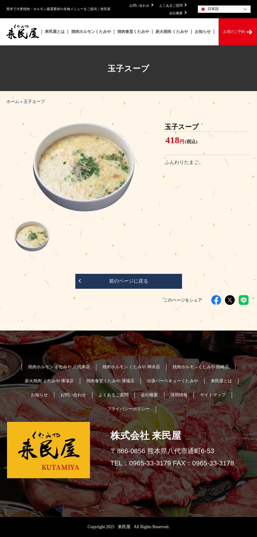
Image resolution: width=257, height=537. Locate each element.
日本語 (209, 9)
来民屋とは (55, 32)
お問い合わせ (141, 5)
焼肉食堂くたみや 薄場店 (110, 381)
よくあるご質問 (173, 5)
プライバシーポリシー (128, 409)
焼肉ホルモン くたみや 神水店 (131, 367)
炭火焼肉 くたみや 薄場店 (49, 381)
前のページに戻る (113, 281)
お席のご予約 (237, 32)
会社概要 (178, 13)
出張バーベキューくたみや (172, 381)
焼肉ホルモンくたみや (91, 32)
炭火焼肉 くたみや (171, 32)
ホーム (12, 101)
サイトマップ (213, 395)
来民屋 (125, 527)
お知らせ (203, 32)
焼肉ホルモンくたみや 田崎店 (201, 367)
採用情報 (178, 395)
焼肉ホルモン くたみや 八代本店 (59, 367)
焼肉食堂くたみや (133, 32)
